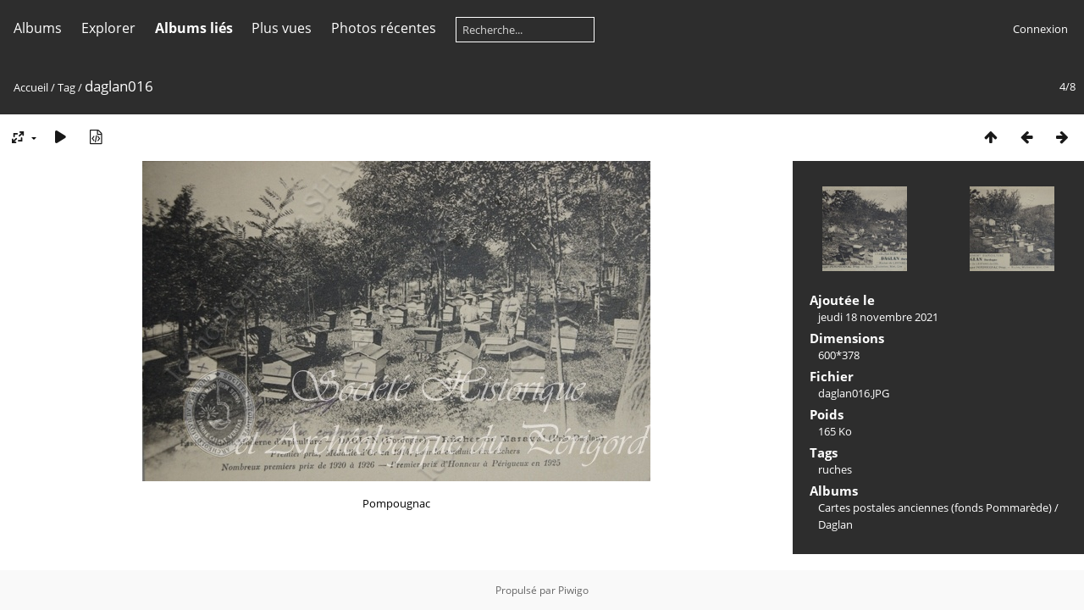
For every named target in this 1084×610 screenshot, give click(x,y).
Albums (38, 28)
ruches (835, 469)
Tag (66, 87)
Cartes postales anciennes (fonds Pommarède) (935, 507)
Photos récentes (383, 28)
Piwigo (573, 590)
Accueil (31, 87)
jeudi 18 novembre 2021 (878, 316)
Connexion (1040, 28)
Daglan (835, 524)
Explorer (108, 28)
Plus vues (282, 28)
